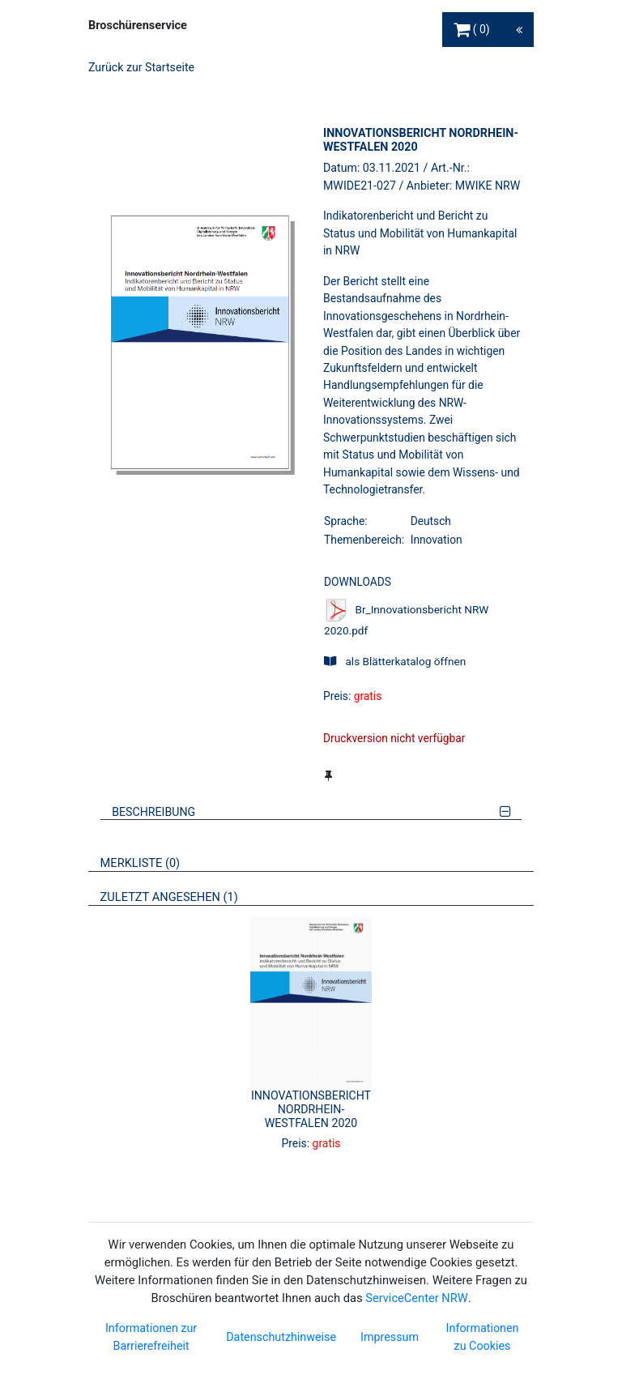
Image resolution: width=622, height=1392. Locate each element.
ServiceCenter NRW (416, 1298)
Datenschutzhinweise (281, 1336)
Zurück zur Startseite (141, 67)
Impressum (389, 1336)
